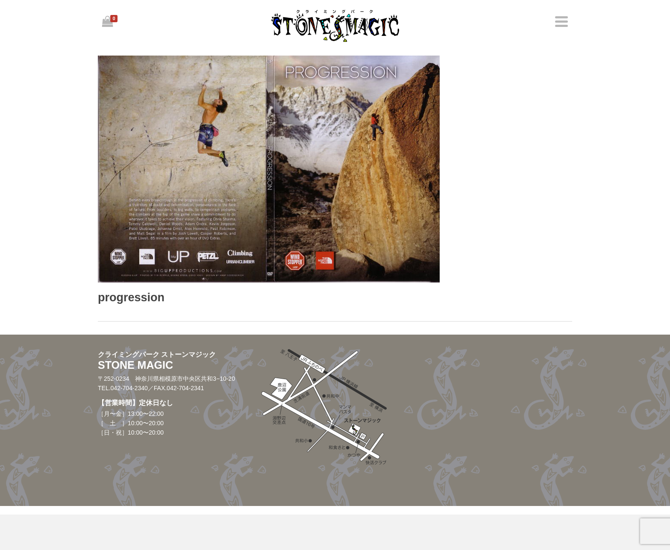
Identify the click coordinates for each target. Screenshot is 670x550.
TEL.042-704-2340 (123, 388)
